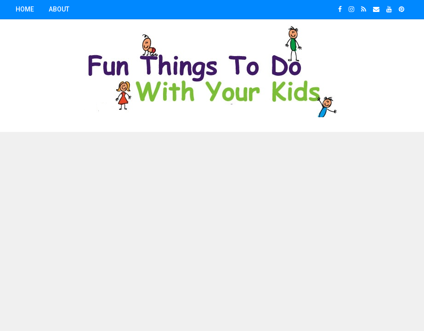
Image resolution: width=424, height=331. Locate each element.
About (59, 9)
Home (25, 9)
